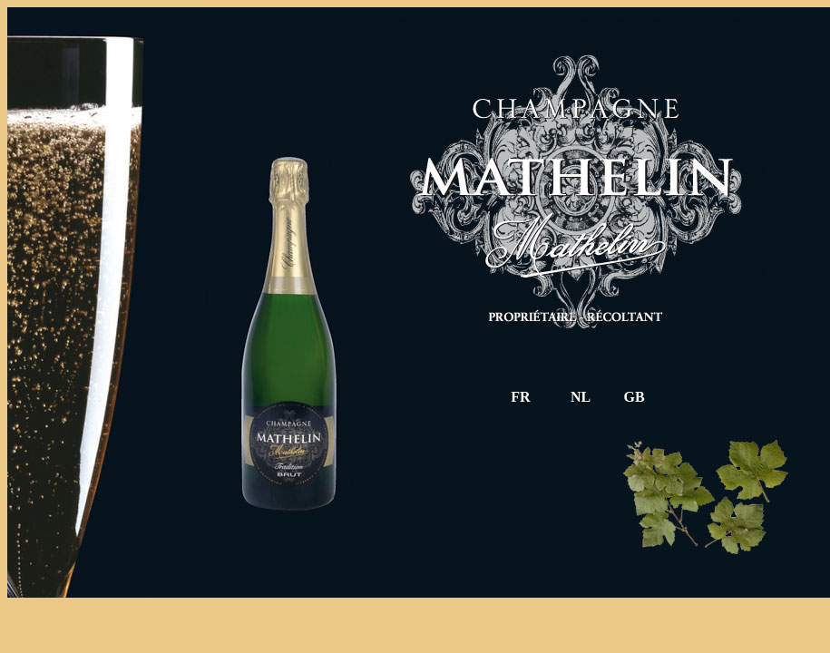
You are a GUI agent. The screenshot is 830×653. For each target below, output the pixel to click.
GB (633, 396)
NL (581, 396)
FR (520, 396)
